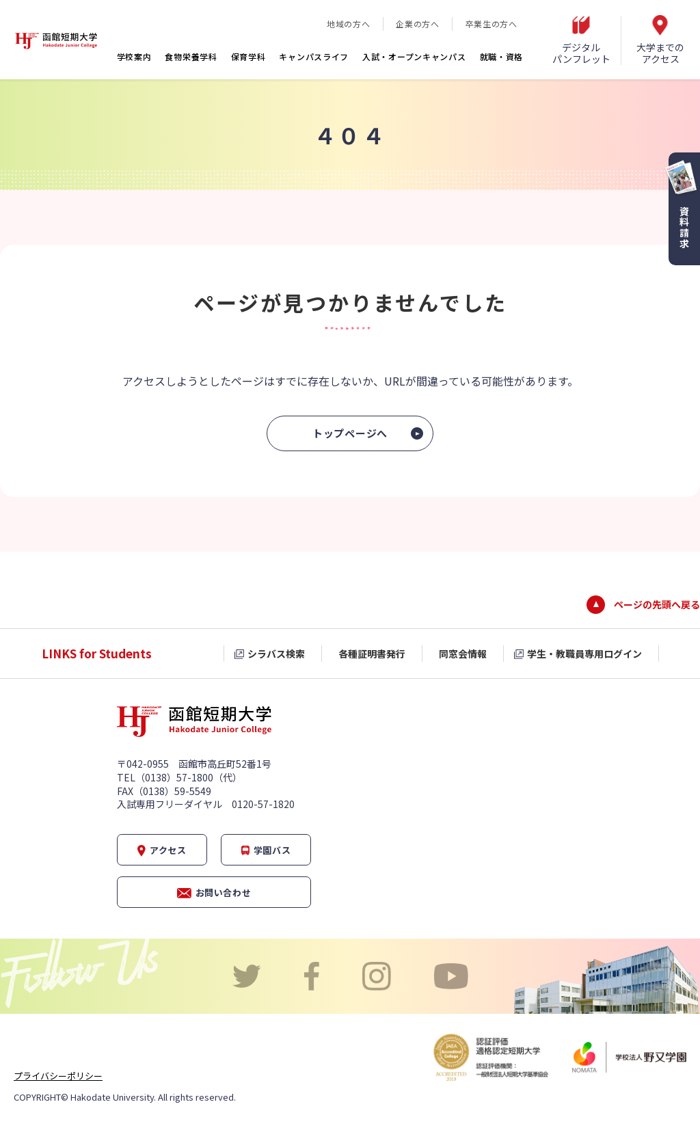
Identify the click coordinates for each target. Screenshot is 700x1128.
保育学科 (248, 56)
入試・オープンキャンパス (414, 56)
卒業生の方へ (491, 23)
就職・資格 (502, 56)
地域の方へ (348, 23)
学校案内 (134, 56)
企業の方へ (417, 23)
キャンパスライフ (314, 56)
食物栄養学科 (191, 56)
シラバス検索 (276, 653)
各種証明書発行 (371, 653)
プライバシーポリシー (58, 1075)
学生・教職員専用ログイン (584, 653)
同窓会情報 (463, 653)
